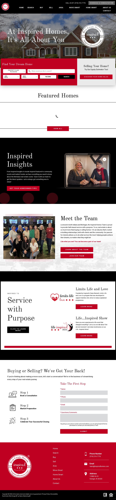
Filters (48, 77)
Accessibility (54, 494)
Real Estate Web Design (9, 496)
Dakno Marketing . (25, 496)
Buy (54, 457)
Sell (54, 461)
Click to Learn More (18, 329)
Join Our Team (76, 256)
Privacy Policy (46, 494)
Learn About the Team (77, 249)
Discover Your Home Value (96, 77)
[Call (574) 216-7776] (76, 3)
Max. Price (24, 76)
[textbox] (52, 71)
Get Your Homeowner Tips (23, 188)
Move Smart (58, 470)
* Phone (63, 397)
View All (58, 128)
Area (55, 466)
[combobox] (14, 71)
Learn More (86, 306)
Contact (56, 483)
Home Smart (58, 474)
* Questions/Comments (68, 412)
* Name (62, 389)
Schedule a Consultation (101, 3)
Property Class (13, 71)
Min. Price (6, 76)
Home (21, 8)
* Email (62, 405)
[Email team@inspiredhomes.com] (96, 465)
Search (66, 77)
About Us (56, 479)
